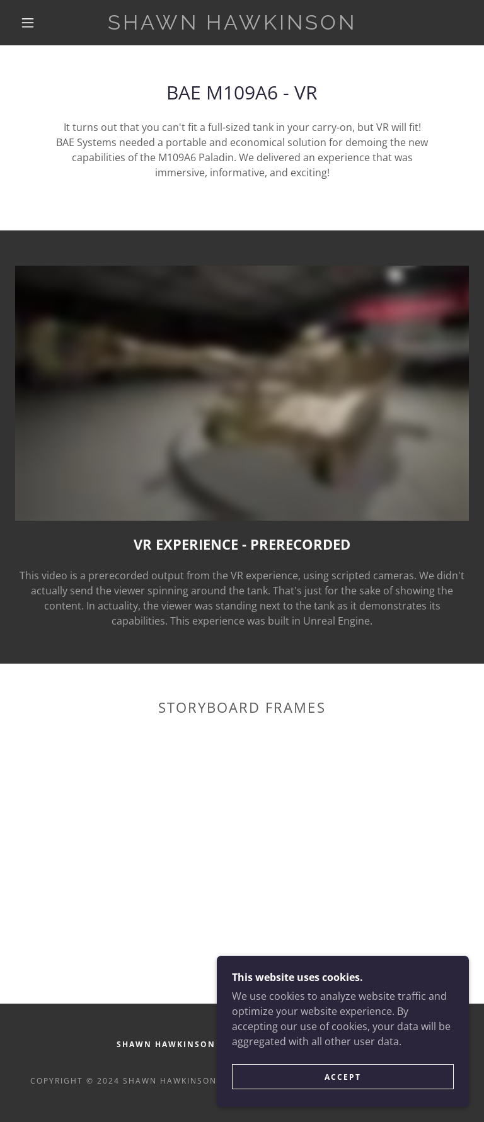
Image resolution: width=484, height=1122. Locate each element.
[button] (27, 22)
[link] (232, 26)
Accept (343, 1077)
